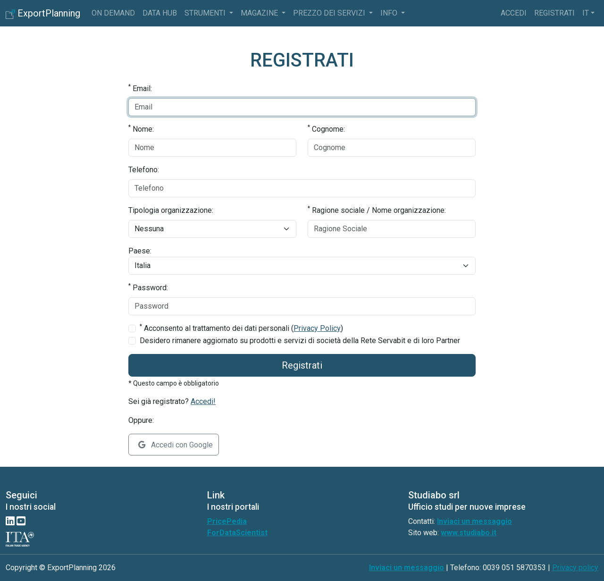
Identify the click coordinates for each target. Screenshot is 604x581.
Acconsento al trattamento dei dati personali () (241, 328)
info (389, 12)
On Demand (113, 12)
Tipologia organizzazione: (170, 210)
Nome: (141, 129)
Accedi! (203, 401)
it (585, 12)
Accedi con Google (175, 444)
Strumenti (206, 12)
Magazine (260, 12)
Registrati (554, 12)
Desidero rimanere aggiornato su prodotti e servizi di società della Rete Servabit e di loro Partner (300, 340)
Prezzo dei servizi (330, 12)
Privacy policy (575, 567)
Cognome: (326, 129)
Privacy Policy (317, 328)
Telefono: (143, 169)
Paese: (139, 250)
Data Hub (160, 12)
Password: (148, 287)
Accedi (514, 12)
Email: (140, 88)
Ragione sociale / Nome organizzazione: (377, 210)
